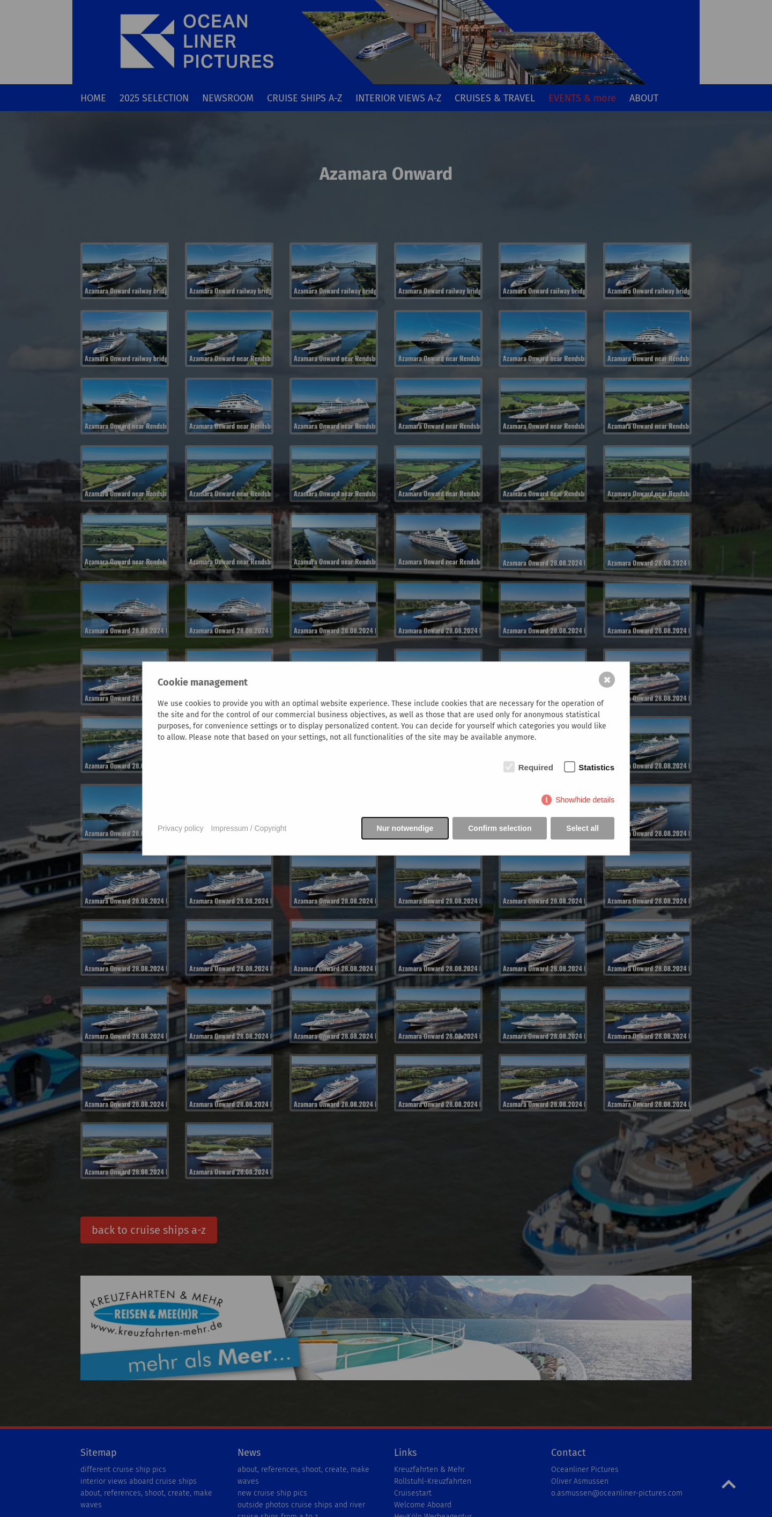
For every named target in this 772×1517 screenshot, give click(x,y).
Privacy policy (181, 828)
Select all (582, 828)
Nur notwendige (404, 828)
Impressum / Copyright (249, 828)
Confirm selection (499, 828)
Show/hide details (584, 800)
